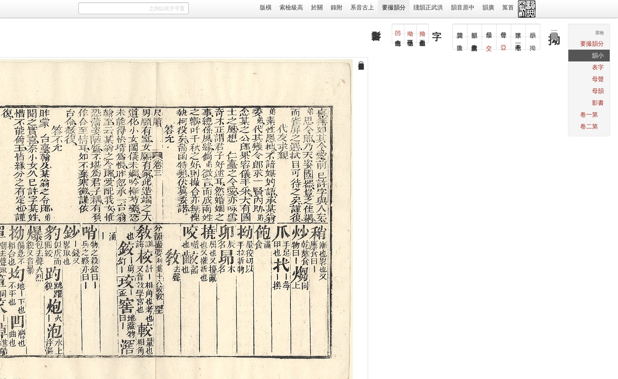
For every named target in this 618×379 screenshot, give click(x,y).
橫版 (266, 7)
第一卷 (589, 114)
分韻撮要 (394, 7)
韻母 (598, 90)
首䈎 (508, 7)
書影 (598, 102)
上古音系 (362, 7)
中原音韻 (463, 7)
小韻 (598, 55)
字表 (598, 67)
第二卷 (589, 126)
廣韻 (488, 7)
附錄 (337, 7)
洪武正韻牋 (428, 7)
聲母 (598, 79)
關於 (317, 7)
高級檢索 (291, 7)
